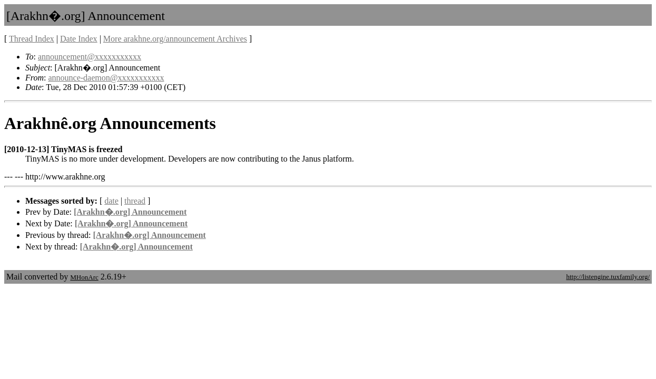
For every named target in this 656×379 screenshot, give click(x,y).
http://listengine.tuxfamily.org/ (608, 277)
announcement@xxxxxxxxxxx (89, 56)
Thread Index (31, 38)
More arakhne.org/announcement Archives (175, 38)
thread (134, 200)
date (111, 200)
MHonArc (84, 277)
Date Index (78, 38)
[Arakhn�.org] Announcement (130, 211)
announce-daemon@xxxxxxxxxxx (106, 77)
